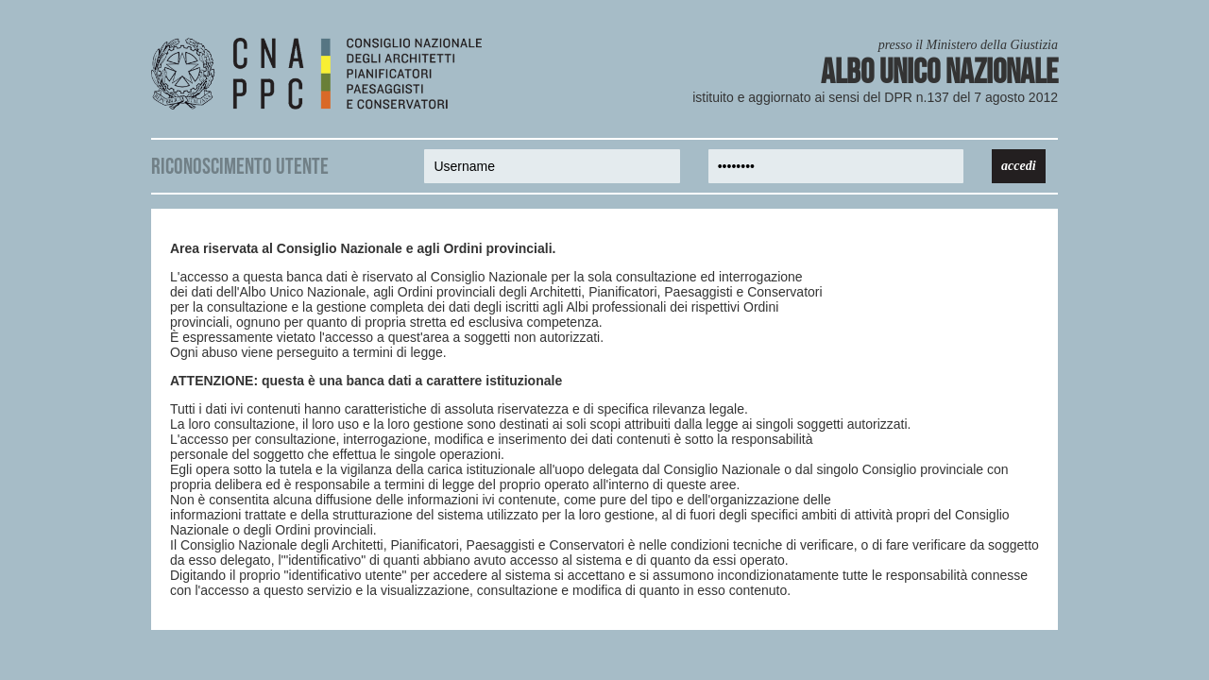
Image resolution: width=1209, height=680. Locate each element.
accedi (1018, 166)
